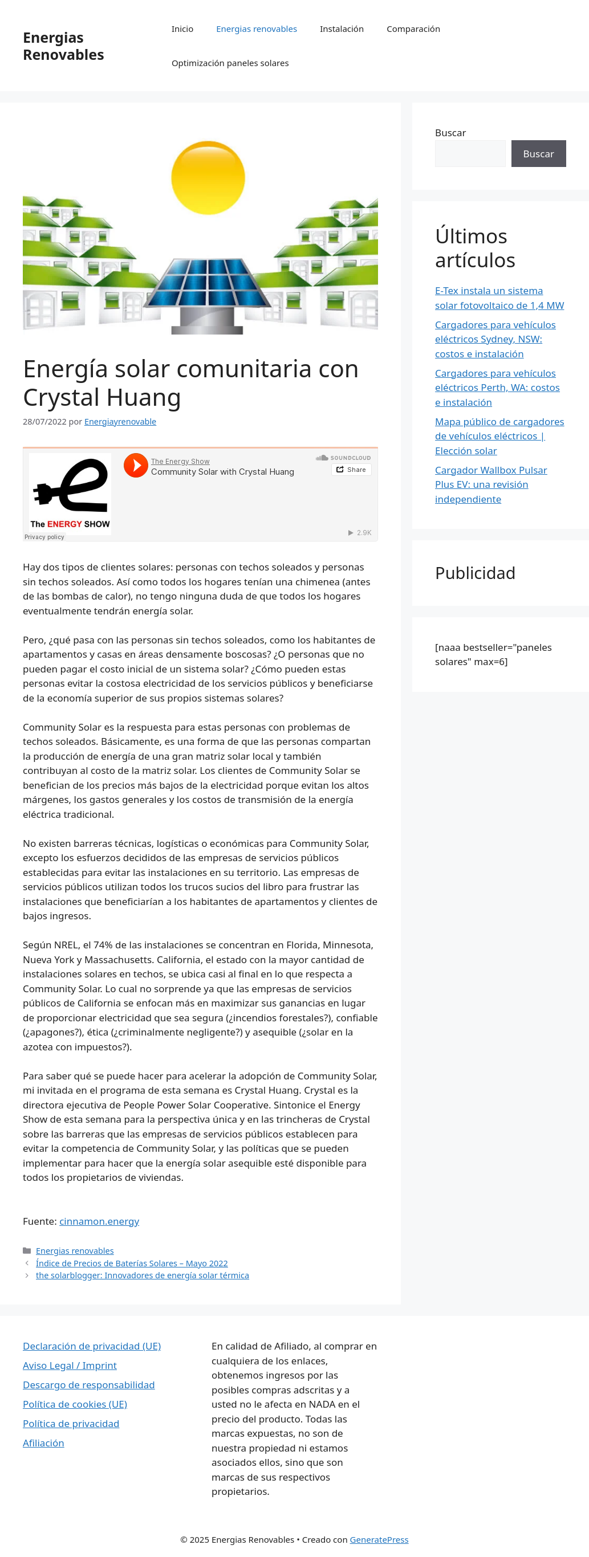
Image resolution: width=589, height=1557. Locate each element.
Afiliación (43, 1442)
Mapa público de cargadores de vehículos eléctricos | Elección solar (499, 436)
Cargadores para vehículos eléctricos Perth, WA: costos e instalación (497, 387)
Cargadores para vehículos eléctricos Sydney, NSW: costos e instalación (495, 339)
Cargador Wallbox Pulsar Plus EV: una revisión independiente (491, 484)
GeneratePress (379, 1539)
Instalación (342, 28)
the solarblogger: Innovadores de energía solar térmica (142, 1275)
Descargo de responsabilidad (89, 1384)
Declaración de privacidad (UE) (92, 1345)
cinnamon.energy (99, 1221)
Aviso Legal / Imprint (70, 1365)
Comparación (413, 28)
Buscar (450, 132)
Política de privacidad (71, 1423)
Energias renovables (256, 28)
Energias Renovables (63, 45)
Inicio (182, 28)
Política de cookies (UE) (75, 1404)
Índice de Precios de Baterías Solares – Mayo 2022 (132, 1263)
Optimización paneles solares (230, 62)
